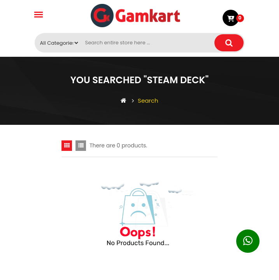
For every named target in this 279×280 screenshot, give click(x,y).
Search (145, 100)
